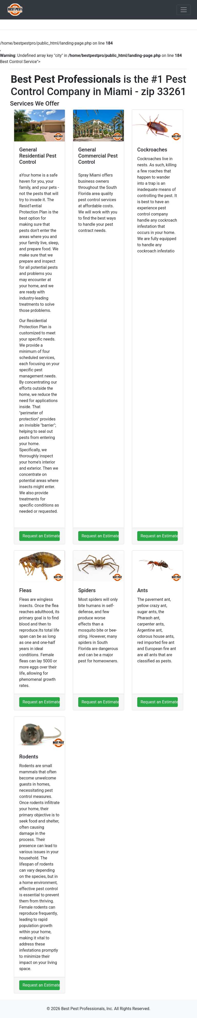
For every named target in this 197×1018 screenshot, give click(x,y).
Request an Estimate (41, 535)
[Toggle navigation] (183, 10)
